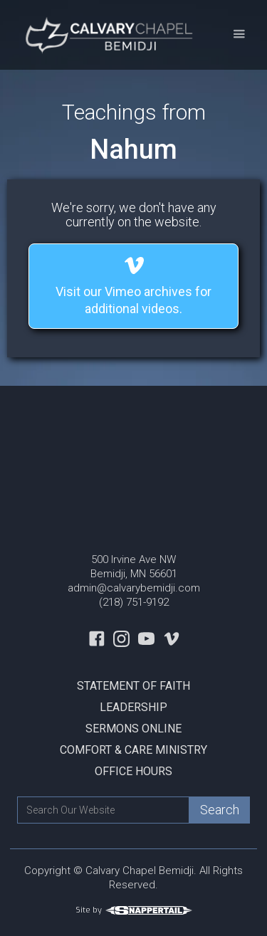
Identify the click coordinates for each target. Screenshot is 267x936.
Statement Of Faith (133, 686)
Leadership (133, 707)
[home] (108, 35)
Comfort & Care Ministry (133, 750)
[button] (239, 34)
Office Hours (133, 771)
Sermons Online (133, 728)
